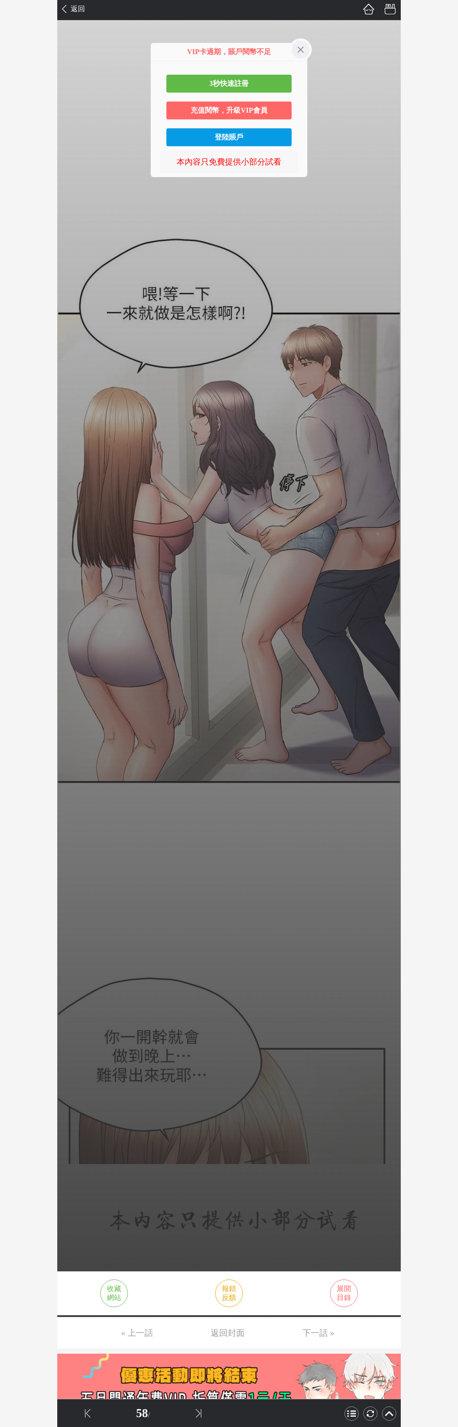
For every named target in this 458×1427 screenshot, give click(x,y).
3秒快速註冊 (229, 83)
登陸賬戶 (229, 137)
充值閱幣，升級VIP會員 (229, 110)
